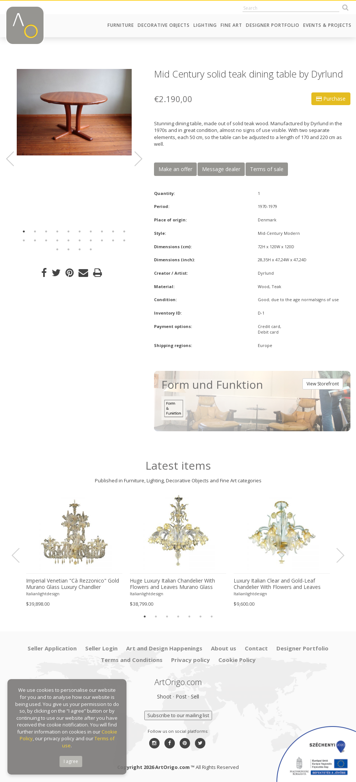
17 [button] (90, 240)
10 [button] (124, 231)
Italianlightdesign (43, 593)
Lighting (205, 25)
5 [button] (68, 231)
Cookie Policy (237, 659)
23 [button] (79, 249)
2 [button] (35, 231)
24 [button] (90, 249)
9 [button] (113, 231)
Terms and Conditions (132, 659)
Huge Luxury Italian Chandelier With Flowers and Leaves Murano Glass (172, 583)
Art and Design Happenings (164, 648)
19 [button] (113, 240)
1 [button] (24, 231)
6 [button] (79, 231)
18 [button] (102, 240)
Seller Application (52, 648)
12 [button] (35, 240)
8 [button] (102, 231)
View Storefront (323, 384)
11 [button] (24, 240)
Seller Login (101, 648)
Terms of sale (266, 169)
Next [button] (133, 158)
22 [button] (68, 249)
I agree (71, 761)
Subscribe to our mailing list (178, 715)
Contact (256, 648)
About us (223, 648)
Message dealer (221, 169)
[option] (74, 112)
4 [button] (57, 231)
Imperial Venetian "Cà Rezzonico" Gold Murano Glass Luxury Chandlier (72, 583)
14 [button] (57, 240)
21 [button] (57, 249)
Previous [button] (14, 158)
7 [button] (90, 231)
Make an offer (175, 169)
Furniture (121, 25)
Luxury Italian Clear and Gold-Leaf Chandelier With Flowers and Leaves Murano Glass (277, 584)
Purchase (331, 98)
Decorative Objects (164, 25)
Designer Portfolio (272, 25)
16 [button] (79, 240)
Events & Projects (327, 25)
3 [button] (46, 231)
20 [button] (124, 240)
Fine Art (231, 25)
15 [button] (68, 240)
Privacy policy (190, 659)
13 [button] (46, 240)
